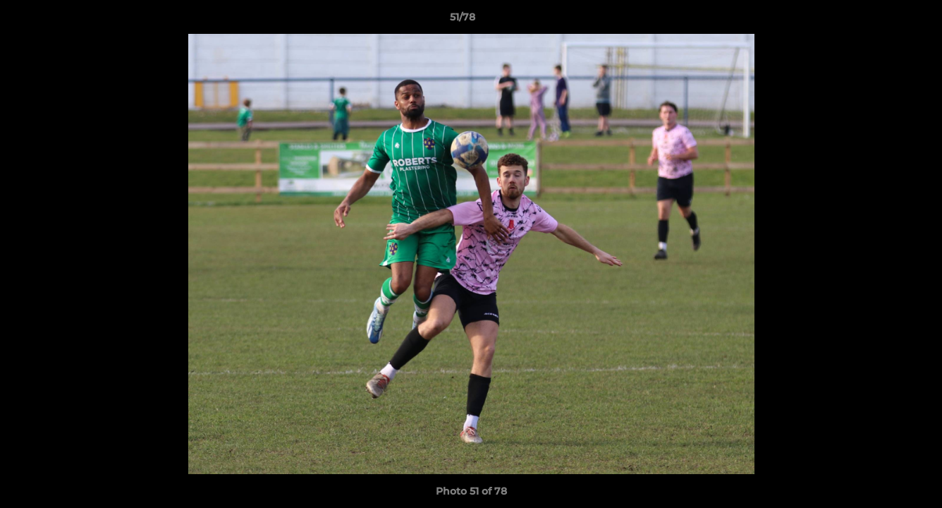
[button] (882, 20)
